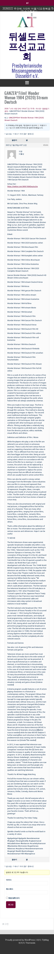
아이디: (9, 880)
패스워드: (9, 889)
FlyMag (45, 940)
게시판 (38, 109)
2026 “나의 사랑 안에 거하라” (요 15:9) (19, 109)
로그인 (10, 905)
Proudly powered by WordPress (20, 940)
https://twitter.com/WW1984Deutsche (22, 187)
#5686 (45, 145)
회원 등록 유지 (14, 898)
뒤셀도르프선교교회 (27, 45)
